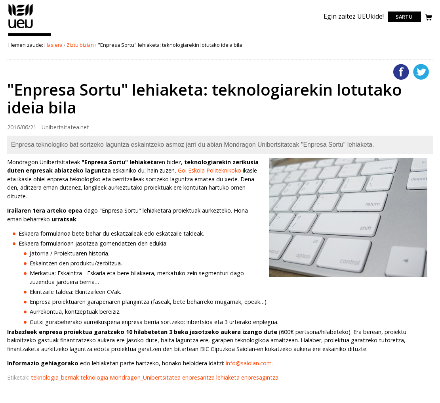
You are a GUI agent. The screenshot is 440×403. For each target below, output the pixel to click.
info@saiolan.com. (249, 363)
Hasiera (53, 44)
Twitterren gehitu (421, 72)
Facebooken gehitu (401, 72)
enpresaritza (199, 377)
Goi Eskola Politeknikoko (209, 170)
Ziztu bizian (80, 44)
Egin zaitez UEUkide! (354, 16)
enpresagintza (259, 377)
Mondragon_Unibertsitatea (146, 377)
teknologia (95, 377)
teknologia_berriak (55, 377)
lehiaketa (228, 377)
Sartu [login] (404, 16)
